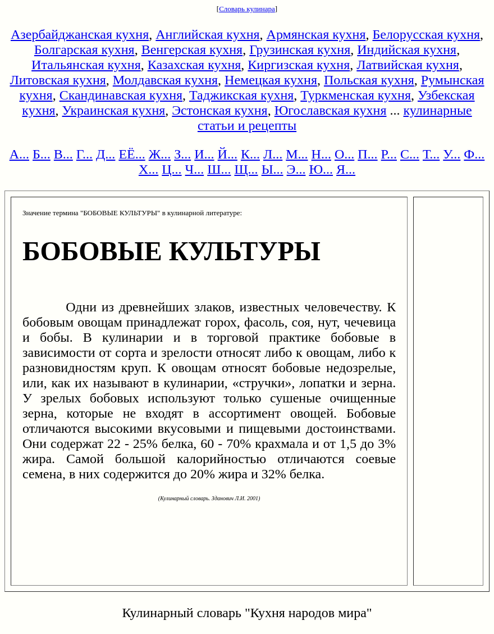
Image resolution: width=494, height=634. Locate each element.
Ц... (171, 169)
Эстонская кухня (219, 110)
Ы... (272, 169)
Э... (296, 169)
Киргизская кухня (299, 64)
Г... (84, 154)
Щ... (246, 169)
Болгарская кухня (84, 49)
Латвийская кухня (407, 64)
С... (409, 154)
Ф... (474, 154)
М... (297, 154)
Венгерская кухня (192, 49)
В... (63, 154)
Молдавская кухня (165, 80)
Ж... (160, 154)
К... (250, 154)
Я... (345, 169)
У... (451, 154)
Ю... (321, 169)
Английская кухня (207, 34)
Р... (389, 154)
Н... (321, 154)
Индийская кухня (406, 49)
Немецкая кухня (271, 80)
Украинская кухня (114, 110)
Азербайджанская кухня (80, 34)
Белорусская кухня (426, 34)
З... (182, 154)
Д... (105, 154)
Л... (272, 154)
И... (204, 154)
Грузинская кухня (299, 49)
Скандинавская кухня (121, 95)
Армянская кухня (316, 34)
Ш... (219, 169)
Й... (227, 154)
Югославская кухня (331, 110)
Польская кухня (369, 80)
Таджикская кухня (241, 95)
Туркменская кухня (355, 95)
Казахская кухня (194, 64)
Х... (148, 169)
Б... (42, 154)
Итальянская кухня (86, 64)
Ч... (194, 169)
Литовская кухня (58, 80)
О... (344, 154)
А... (19, 154)
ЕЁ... (131, 154)
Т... (431, 154)
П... (367, 154)
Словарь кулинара (247, 8)
